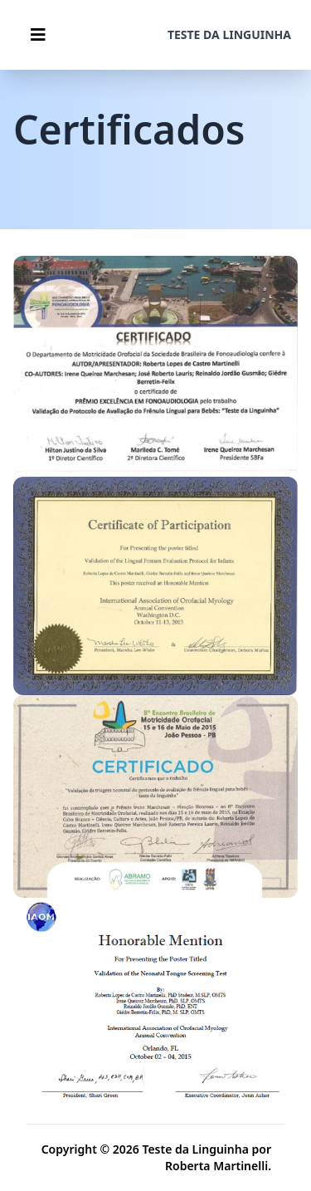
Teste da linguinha (229, 34)
